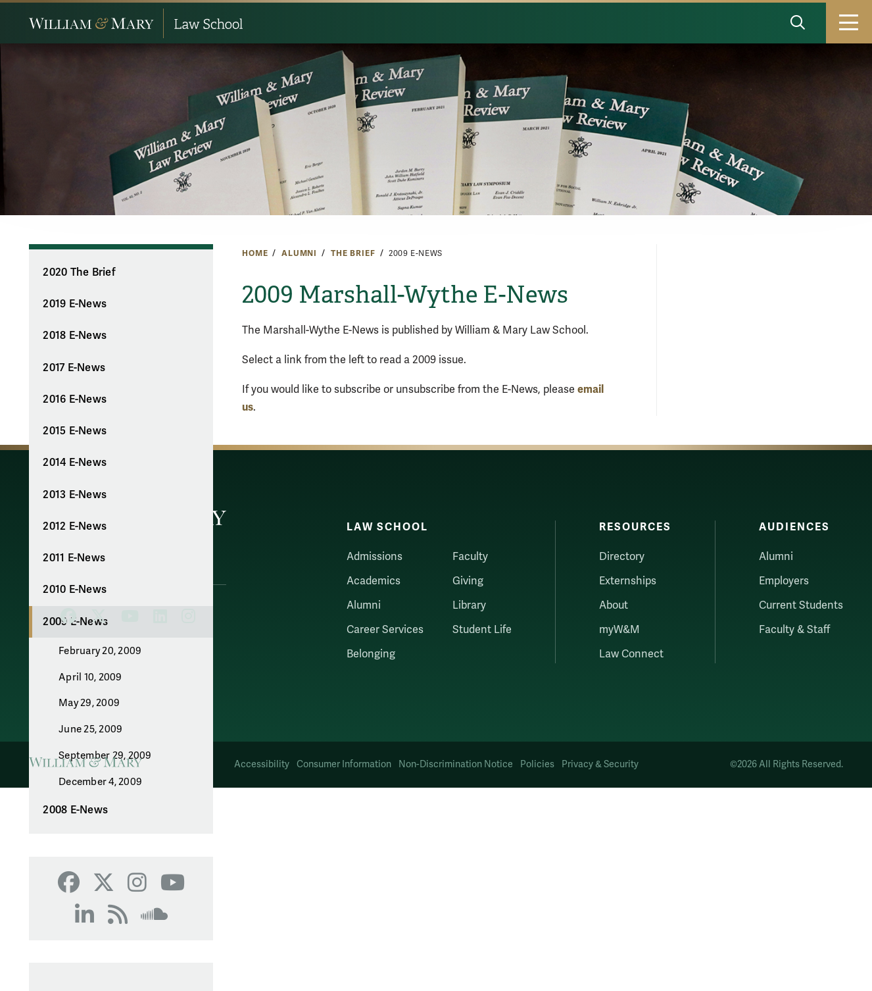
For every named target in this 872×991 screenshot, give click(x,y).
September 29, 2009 (105, 755)
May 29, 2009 (89, 703)
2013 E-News (75, 494)
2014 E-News (75, 462)
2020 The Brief (79, 272)
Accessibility (261, 764)
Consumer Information (344, 764)
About (613, 605)
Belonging (371, 654)
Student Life (482, 629)
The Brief (353, 253)
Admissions (374, 556)
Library (469, 605)
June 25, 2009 (90, 729)
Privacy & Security (600, 764)
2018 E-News (75, 335)
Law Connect (631, 654)
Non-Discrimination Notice (456, 764)
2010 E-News (75, 589)
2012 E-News (75, 526)
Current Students (801, 605)
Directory (621, 556)
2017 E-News (74, 367)
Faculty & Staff (794, 629)
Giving (467, 581)
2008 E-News (75, 810)
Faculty (470, 556)
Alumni (299, 253)
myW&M (619, 629)
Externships (627, 581)
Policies (537, 764)
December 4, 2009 (100, 782)
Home (255, 253)
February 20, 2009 (100, 651)
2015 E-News (75, 431)
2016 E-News (75, 399)
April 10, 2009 (90, 677)
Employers (784, 581)
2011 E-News (74, 558)
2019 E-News (75, 304)
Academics (373, 581)
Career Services (385, 629)
